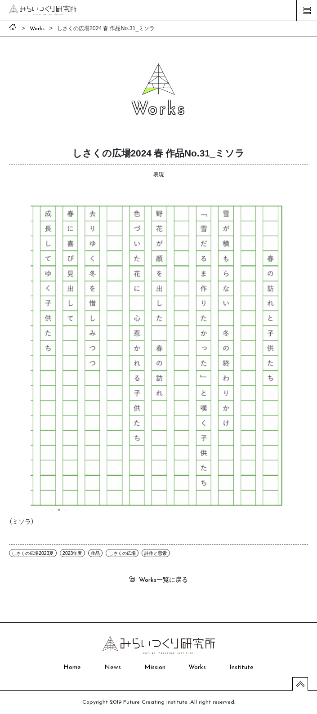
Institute (241, 667)
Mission (154, 667)
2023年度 (72, 552)
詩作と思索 (155, 552)
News (112, 667)
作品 (95, 552)
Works (197, 667)
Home (72, 667)
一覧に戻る (163, 579)
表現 (158, 174)
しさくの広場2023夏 (33, 552)
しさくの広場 (122, 552)
